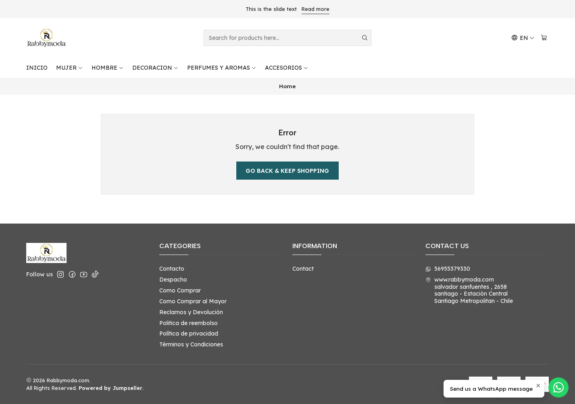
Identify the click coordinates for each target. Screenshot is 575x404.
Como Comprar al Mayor (193, 301)
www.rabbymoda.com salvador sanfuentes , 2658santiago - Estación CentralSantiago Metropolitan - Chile (469, 290)
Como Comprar (180, 290)
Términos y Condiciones (191, 344)
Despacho (173, 279)
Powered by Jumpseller (110, 388)
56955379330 (447, 268)
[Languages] (522, 38)
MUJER (69, 67)
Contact (303, 268)
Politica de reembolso (188, 323)
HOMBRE (108, 67)
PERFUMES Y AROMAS (221, 67)
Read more (315, 9)
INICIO (37, 67)
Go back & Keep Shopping (287, 170)
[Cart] (544, 38)
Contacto (171, 268)
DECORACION (155, 67)
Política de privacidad (188, 333)
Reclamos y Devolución (191, 312)
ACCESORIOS (286, 67)
